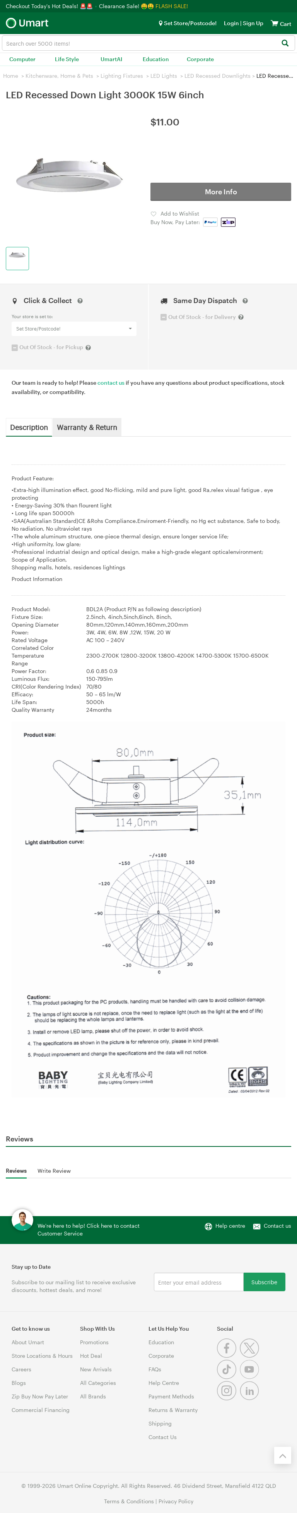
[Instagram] (228, 1398)
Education (156, 59)
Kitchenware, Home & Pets (59, 75)
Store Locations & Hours (42, 1355)
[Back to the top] (282, 1455)
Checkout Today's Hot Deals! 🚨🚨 (50, 6)
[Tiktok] (228, 1377)
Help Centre (163, 1382)
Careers (21, 1369)
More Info (221, 191)
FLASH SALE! (171, 6)
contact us (111, 382)
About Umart (28, 1342)
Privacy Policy (176, 1501)
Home (10, 75)
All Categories (98, 1382)
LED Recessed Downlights (217, 75)
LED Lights (163, 75)
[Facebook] (228, 1355)
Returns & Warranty (173, 1410)
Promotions (94, 1342)
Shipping (160, 1423)
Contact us (277, 1225)
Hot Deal (91, 1355)
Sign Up (252, 23)
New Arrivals (96, 1369)
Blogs (19, 1382)
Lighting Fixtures (122, 75)
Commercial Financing (41, 1410)
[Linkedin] (250, 1398)
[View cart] (274, 23)
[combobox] (148, 43)
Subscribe (264, 1281)
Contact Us (162, 1437)
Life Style (67, 59)
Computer (22, 59)
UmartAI (111, 59)
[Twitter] (250, 1355)
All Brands (93, 1396)
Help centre (230, 1225)
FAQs (154, 1369)
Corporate (200, 59)
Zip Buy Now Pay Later (40, 1396)
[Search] (285, 43)
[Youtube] (250, 1377)
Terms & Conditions (129, 1501)
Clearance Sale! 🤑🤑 (126, 6)
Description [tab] (29, 427)
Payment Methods (171, 1396)
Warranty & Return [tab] (87, 427)
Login (231, 23)
